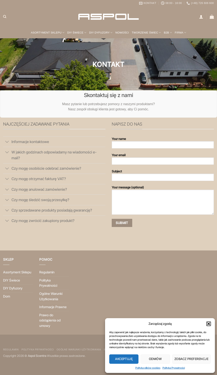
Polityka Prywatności (173, 367)
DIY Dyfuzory (100, 33)
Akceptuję (124, 359)
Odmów (155, 359)
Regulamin (47, 272)
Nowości (122, 32)
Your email (163, 160)
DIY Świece (76, 33)
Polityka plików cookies (147, 367)
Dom (6, 296)
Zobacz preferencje (191, 359)
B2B (168, 33)
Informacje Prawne (53, 307)
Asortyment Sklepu (47, 33)
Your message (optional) (163, 202)
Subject (163, 176)
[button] (209, 324)
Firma (180, 33)
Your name (163, 144)
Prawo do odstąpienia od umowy (50, 320)
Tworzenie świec (146, 33)
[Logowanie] (201, 16)
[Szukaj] (4, 17)
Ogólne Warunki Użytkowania (50, 296)
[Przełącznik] (7, 142)
